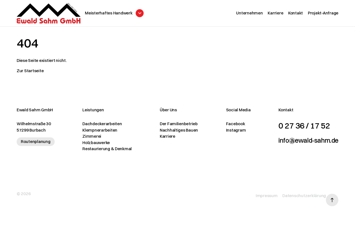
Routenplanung (35, 144)
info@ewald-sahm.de (300, 142)
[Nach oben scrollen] (332, 194)
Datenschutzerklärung (296, 194)
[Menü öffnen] (129, 14)
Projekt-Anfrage (323, 14)
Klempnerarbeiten (95, 132)
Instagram (224, 132)
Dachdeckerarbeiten (98, 126)
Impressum (258, 194)
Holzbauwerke (92, 145)
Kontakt (295, 14)
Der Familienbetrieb (170, 126)
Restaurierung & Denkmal (103, 151)
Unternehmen (249, 14)
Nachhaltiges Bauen (170, 132)
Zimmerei (87, 139)
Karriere (275, 14)
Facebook (223, 126)
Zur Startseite (30, 73)
